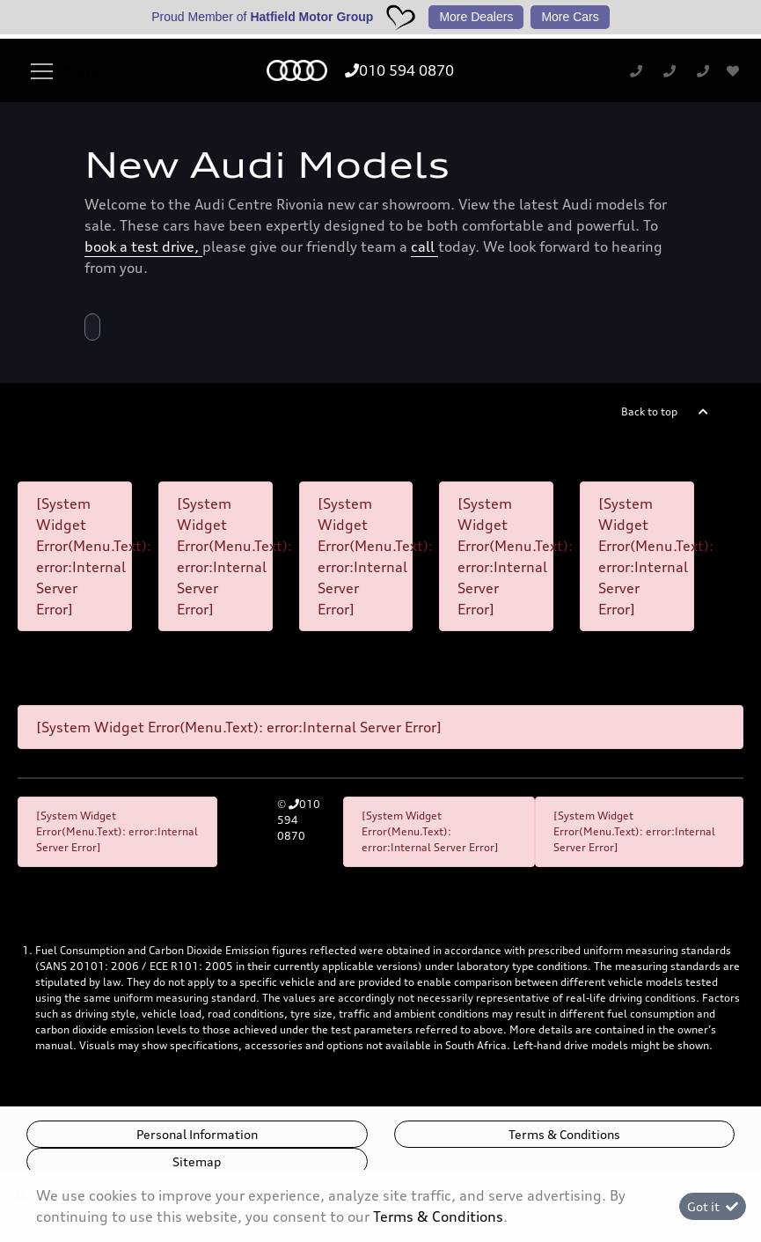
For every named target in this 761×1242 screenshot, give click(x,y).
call (424, 246)
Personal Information (197, 1134)
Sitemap (196, 1161)
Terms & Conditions (564, 1134)
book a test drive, (143, 246)
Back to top (649, 411)
